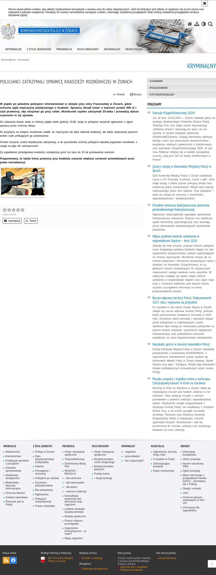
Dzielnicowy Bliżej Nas (75, 465)
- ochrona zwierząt (75, 491)
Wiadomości (12, 452)
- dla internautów (74, 482)
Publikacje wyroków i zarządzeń (17, 462)
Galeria (39, 466)
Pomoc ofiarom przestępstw (73, 522)
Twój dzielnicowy (74, 459)
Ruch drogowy (100, 446)
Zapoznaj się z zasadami (134, 567)
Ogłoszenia (41, 494)
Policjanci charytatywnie (43, 500)
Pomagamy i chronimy (42, 472)
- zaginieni (155, 81)
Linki (185, 493)
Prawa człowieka (45, 506)
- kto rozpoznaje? (161, 94)
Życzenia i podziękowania (44, 484)
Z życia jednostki (42, 446)
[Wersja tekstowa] (203, 24)
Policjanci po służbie (47, 478)
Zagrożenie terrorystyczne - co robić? (75, 531)
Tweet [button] (31, 220)
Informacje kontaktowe (189, 453)
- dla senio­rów (73, 478)
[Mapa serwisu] (196, 24)
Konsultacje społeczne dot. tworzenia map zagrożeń (73, 500)
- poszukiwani (157, 87)
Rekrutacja (157, 446)
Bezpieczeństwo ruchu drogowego (104, 461)
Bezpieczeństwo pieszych (103, 468)
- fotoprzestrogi (103, 478)
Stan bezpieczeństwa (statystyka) (44, 459)
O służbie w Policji (164, 459)
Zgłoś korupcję (191, 471)
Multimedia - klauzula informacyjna (13, 485)
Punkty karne (102, 473)
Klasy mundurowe (163, 471)
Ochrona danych (15, 493)
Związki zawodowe (16, 497)
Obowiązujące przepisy (161, 465)
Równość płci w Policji (14, 503)
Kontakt (185, 446)
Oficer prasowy (191, 459)
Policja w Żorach (45, 452)
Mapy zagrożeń (74, 538)
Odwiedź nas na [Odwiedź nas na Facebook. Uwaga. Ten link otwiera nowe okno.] (13, 560)
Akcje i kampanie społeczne (75, 453)
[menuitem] (13, 48)
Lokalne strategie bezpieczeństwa (75, 510)
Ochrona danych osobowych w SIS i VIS (194, 500)
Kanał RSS (6, 560)
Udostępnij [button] (12, 220)
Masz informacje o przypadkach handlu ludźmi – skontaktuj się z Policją (195, 480)
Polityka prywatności (131, 569)
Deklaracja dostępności (12, 477)
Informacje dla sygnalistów (191, 509)
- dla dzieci (71, 487)
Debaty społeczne (75, 516)
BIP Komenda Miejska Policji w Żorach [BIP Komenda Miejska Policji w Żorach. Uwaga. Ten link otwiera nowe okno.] (60, 560)
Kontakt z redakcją (91, 558)
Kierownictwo (13, 456)
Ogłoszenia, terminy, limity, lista (165, 453)
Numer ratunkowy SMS (193, 465)
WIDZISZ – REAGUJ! (71, 472)
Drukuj (135, 94)
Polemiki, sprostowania (13, 469)
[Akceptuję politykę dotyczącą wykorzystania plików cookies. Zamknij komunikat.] (204, 3)
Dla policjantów (44, 490)
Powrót (119, 94)
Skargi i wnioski (192, 488)
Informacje (9, 446)
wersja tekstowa (167, 558)
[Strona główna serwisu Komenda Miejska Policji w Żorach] (190, 24)
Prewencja (68, 446)
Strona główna (8, 60)
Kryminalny (23, 60)
